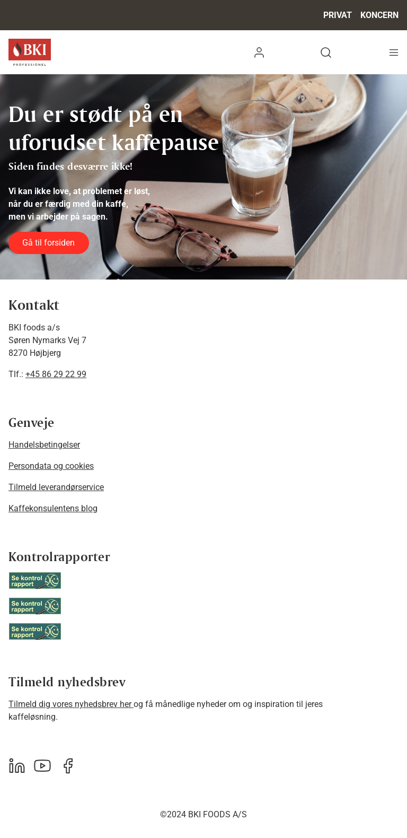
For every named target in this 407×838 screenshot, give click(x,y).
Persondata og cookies (51, 466)
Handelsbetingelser (44, 445)
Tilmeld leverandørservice (56, 487)
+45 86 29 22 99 (55, 374)
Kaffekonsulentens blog (53, 508)
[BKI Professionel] (29, 52)
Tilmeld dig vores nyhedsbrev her (71, 704)
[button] (259, 52)
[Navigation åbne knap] (394, 52)
